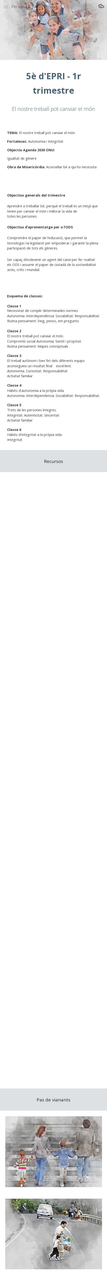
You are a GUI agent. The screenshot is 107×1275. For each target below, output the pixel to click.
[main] (53, 83)
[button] (5, 6)
